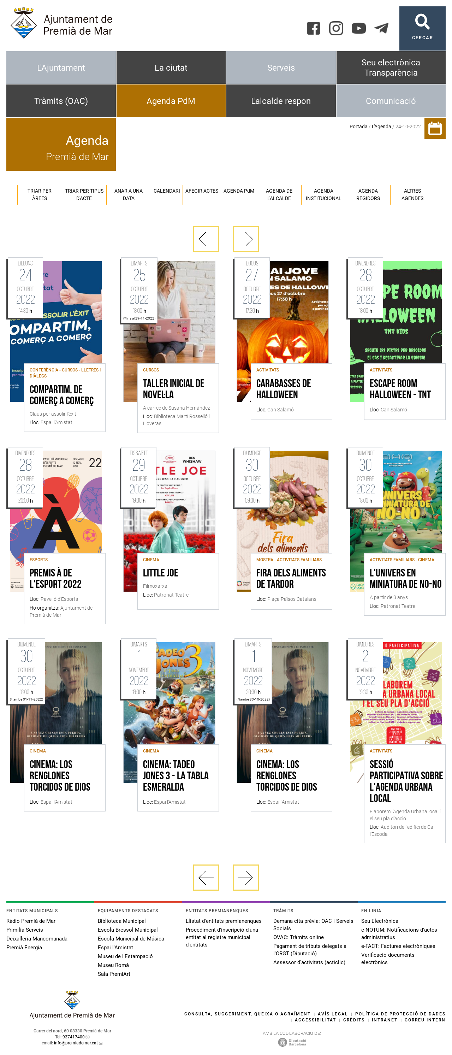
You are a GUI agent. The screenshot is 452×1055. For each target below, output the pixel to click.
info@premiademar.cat (76, 1043)
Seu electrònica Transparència (391, 68)
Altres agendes (412, 194)
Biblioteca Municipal (122, 921)
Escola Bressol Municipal (128, 930)
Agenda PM (239, 191)
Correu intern (425, 1020)
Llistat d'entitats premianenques (224, 921)
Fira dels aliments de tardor (291, 579)
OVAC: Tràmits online (298, 937)
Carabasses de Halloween (283, 390)
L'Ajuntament (61, 68)
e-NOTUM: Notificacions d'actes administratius (399, 933)
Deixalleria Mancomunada (36, 939)
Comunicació (391, 101)
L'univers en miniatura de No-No (406, 579)
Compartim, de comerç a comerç (62, 396)
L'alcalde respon (281, 101)
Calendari (167, 191)
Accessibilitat (315, 1020)
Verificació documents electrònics (388, 959)
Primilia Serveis (24, 930)
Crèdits (354, 1020)
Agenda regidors (368, 194)
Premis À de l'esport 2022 (56, 579)
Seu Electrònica (379, 921)
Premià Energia (24, 947)
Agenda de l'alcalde (279, 194)
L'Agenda (381, 126)
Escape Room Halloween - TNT (400, 390)
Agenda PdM (171, 101)
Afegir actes (201, 191)
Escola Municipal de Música (131, 939)
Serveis (281, 68)
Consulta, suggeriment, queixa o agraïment (247, 1014)
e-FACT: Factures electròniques (398, 946)
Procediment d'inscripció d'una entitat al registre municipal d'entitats (222, 937)
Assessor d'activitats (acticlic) (309, 962)
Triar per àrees (40, 194)
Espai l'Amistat (115, 947)
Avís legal (333, 1014)
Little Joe (160, 573)
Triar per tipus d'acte (84, 194)
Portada (359, 126)
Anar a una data (128, 194)
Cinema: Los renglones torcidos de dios (60, 776)
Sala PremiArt (114, 974)
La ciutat (171, 68)
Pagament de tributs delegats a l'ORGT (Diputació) (309, 950)
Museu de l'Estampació (125, 956)
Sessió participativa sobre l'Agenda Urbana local (406, 782)
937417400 (74, 1037)
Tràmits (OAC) (61, 101)
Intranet (385, 1020)
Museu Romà (113, 965)
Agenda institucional (323, 194)
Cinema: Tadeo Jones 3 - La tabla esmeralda (176, 776)
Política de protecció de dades (400, 1014)
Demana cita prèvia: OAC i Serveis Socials (313, 925)
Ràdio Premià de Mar (30, 921)
